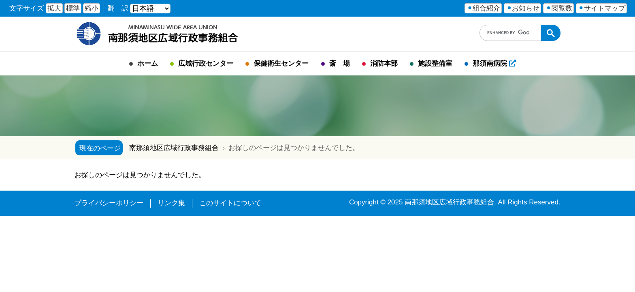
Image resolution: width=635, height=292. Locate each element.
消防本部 (384, 63)
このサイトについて (230, 203)
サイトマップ (604, 8)
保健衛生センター (281, 63)
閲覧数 (562, 8)
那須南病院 (494, 63)
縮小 (91, 8)
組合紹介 (486, 8)
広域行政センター (205, 63)
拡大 (54, 8)
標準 (73, 8)
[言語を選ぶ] (150, 8)
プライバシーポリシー (109, 203)
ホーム (147, 63)
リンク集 (171, 203)
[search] (508, 33)
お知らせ (525, 8)
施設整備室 (435, 63)
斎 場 (339, 63)
